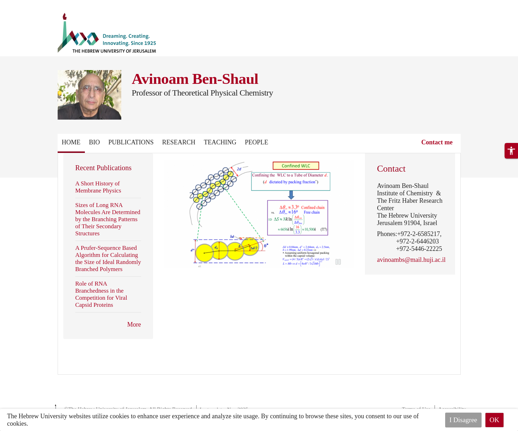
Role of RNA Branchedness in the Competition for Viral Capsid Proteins (101, 294)
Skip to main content (26, 4)
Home (71, 142)
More (134, 324)
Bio (94, 142)
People (256, 142)
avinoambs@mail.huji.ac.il (411, 259)
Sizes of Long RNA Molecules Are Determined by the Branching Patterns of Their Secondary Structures (107, 219)
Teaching (220, 142)
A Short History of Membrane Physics (98, 187)
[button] (511, 151)
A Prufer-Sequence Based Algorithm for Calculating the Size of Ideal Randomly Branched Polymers (108, 258)
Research (179, 142)
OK (494, 420)
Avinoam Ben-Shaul (195, 78)
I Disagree (463, 420)
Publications (131, 142)
